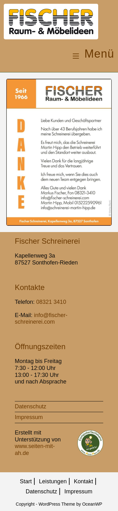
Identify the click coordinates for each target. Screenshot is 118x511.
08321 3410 (51, 302)
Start (26, 481)
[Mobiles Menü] (93, 53)
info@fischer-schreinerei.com (41, 318)
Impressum (29, 417)
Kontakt (83, 481)
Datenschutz (30, 406)
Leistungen (53, 481)
